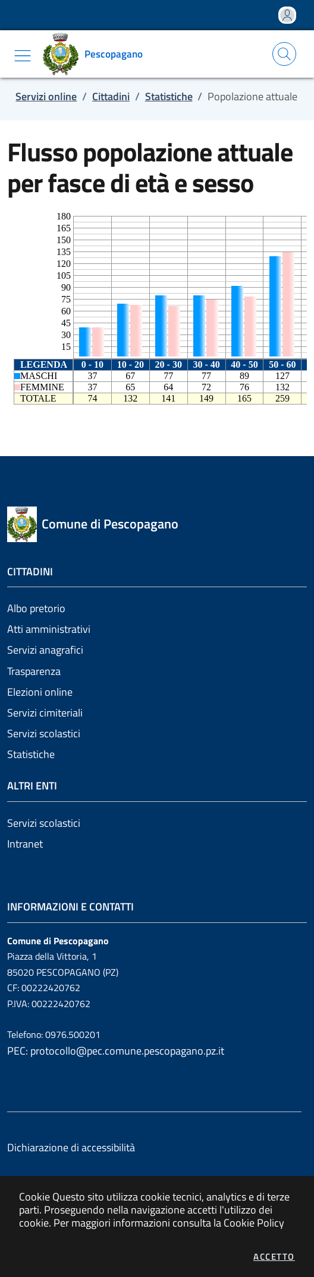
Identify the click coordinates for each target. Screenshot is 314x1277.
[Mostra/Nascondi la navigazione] (22, 55)
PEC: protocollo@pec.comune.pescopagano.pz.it (115, 1051)
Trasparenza (34, 671)
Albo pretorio (36, 608)
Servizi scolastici (43, 733)
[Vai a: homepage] (97, 54)
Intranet (25, 844)
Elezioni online (40, 692)
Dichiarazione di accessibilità (71, 1147)
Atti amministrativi (48, 629)
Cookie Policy (254, 1223)
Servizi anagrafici (45, 650)
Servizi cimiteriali (45, 713)
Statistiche (31, 754)
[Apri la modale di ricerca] (284, 54)
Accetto (274, 1256)
